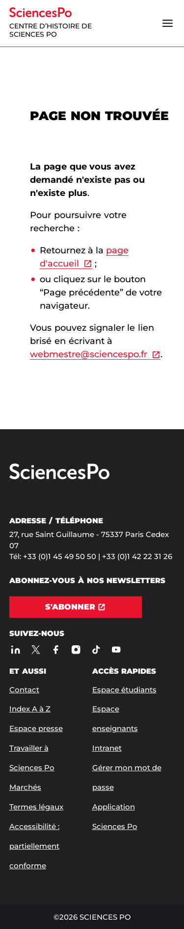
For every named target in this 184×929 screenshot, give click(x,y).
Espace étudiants (124, 689)
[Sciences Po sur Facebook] (56, 649)
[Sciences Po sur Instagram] (76, 649)
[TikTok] (96, 649)
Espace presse (36, 728)
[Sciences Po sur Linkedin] (15, 649)
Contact (24, 689)
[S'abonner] (75, 607)
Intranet (107, 748)
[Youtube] (116, 649)
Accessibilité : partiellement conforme (34, 846)
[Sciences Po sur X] (35, 649)
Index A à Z (30, 708)
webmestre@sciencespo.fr (88, 354)
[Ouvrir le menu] (167, 23)
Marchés (25, 787)
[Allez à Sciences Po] (59, 477)
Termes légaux (36, 806)
